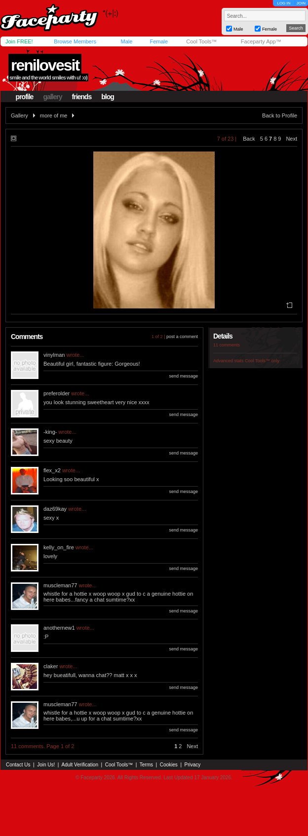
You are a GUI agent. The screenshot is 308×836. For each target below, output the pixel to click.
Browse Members (75, 41)
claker (50, 666)
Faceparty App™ (261, 41)
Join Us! (46, 764)
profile (25, 97)
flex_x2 (52, 470)
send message (183, 376)
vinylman (54, 355)
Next (291, 139)
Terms (146, 764)
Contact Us (18, 764)
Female (159, 41)
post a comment (182, 336)
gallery (52, 97)
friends (82, 97)
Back (249, 139)
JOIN (301, 3)
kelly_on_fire (58, 547)
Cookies (169, 764)
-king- (50, 432)
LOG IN (283, 3)
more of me (54, 115)
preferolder (56, 393)
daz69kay (55, 509)
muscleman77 (60, 585)
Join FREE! (19, 41)
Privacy (193, 764)
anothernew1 (59, 628)
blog (107, 97)
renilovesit (45, 65)
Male (126, 41)
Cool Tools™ (201, 41)
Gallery (19, 115)
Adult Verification (79, 764)
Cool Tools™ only (262, 360)
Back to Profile (279, 115)
